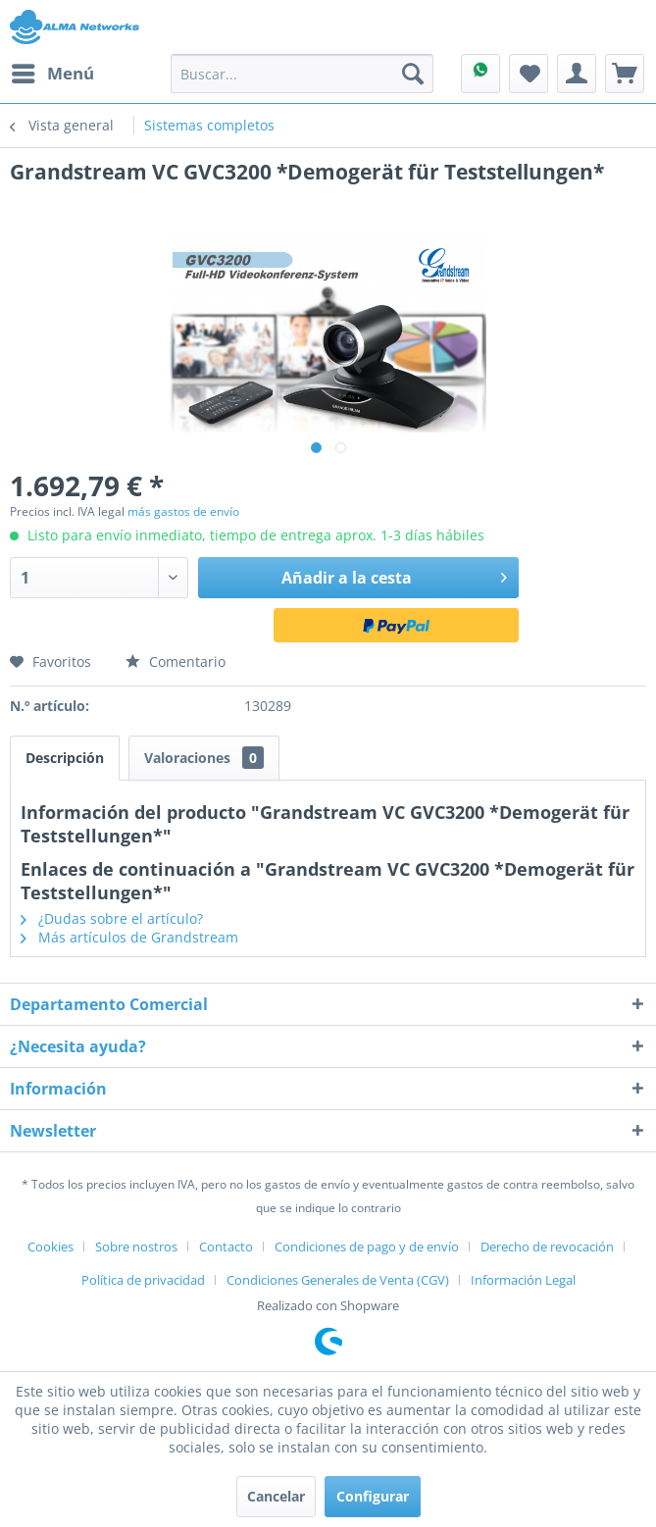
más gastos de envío (183, 511)
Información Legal (523, 1280)
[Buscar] (412, 73)
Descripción (64, 757)
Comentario (176, 661)
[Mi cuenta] (576, 73)
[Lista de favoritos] (528, 73)
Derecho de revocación (547, 1246)
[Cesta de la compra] (624, 73)
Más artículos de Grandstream (129, 937)
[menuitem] (52, 73)
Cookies (50, 1246)
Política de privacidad (143, 1280)
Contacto (226, 1246)
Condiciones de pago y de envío (367, 1246)
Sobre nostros (136, 1246)
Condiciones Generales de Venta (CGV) (338, 1280)
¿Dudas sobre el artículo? (112, 918)
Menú (53, 71)
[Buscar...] (302, 73)
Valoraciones (204, 757)
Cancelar (276, 1496)
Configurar (372, 1496)
